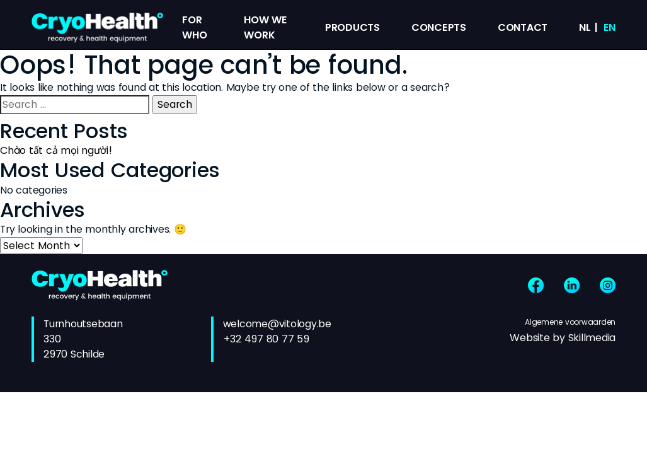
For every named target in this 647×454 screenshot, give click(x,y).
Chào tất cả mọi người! (56, 150)
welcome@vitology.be (277, 324)
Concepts (438, 27)
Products (352, 27)
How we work (265, 27)
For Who (194, 27)
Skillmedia (592, 337)
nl (585, 27)
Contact (522, 27)
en (610, 27)
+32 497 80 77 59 (266, 339)
